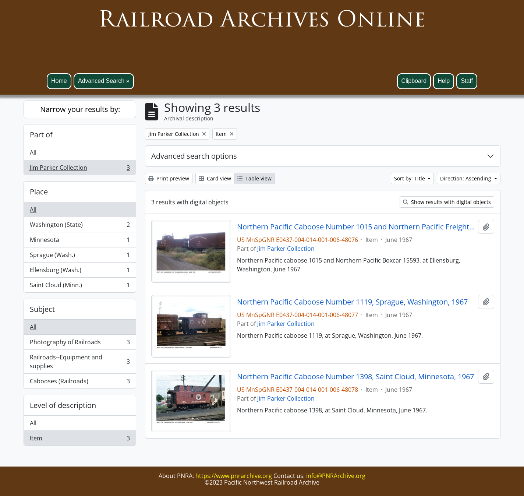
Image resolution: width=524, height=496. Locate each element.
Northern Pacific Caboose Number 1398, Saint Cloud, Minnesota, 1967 (355, 376)
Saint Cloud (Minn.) (79, 286)
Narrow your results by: (80, 109)
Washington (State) (79, 226)
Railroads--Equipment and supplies (79, 361)
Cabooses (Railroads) (79, 382)
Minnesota (79, 241)
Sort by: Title (410, 178)
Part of (41, 135)
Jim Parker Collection (79, 169)
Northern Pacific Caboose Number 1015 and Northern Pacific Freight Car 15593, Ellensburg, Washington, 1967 (356, 226)
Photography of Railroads (79, 344)
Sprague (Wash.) (79, 256)
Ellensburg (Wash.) (79, 271)
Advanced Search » (104, 81)
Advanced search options (194, 156)
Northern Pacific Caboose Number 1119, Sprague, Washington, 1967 (352, 302)
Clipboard (413, 81)
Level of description (63, 405)
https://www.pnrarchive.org (233, 476)
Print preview (168, 178)
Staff (467, 81)
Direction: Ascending (466, 178)
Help (444, 81)
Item (79, 440)
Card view (215, 178)
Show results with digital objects (447, 201)
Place (39, 192)
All (33, 152)
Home (59, 81)
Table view (254, 178)
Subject (42, 309)
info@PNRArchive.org (335, 476)
